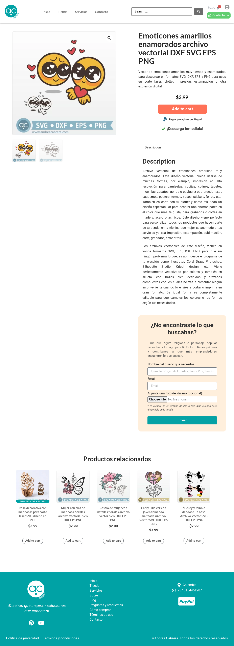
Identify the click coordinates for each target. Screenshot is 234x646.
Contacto (101, 11)
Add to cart (182, 109)
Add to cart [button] (32, 540)
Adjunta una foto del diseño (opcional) (174, 393)
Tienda (62, 11)
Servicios (81, 11)
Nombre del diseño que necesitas (170, 364)
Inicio (46, 11)
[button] (109, 38)
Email (151, 379)
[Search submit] (198, 11)
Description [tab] (153, 147)
